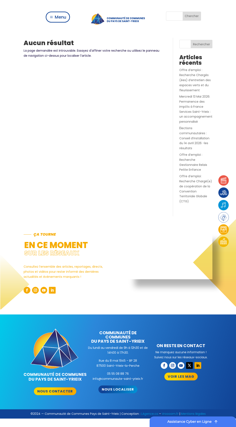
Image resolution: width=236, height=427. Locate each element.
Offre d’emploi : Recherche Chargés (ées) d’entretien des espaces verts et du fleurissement (195, 80)
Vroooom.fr (170, 414)
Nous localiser (118, 389)
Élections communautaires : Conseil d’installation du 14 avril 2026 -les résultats (194, 138)
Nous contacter (55, 391)
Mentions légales (193, 414)
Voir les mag (181, 376)
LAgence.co (149, 414)
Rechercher (201, 44)
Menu (60, 17)
